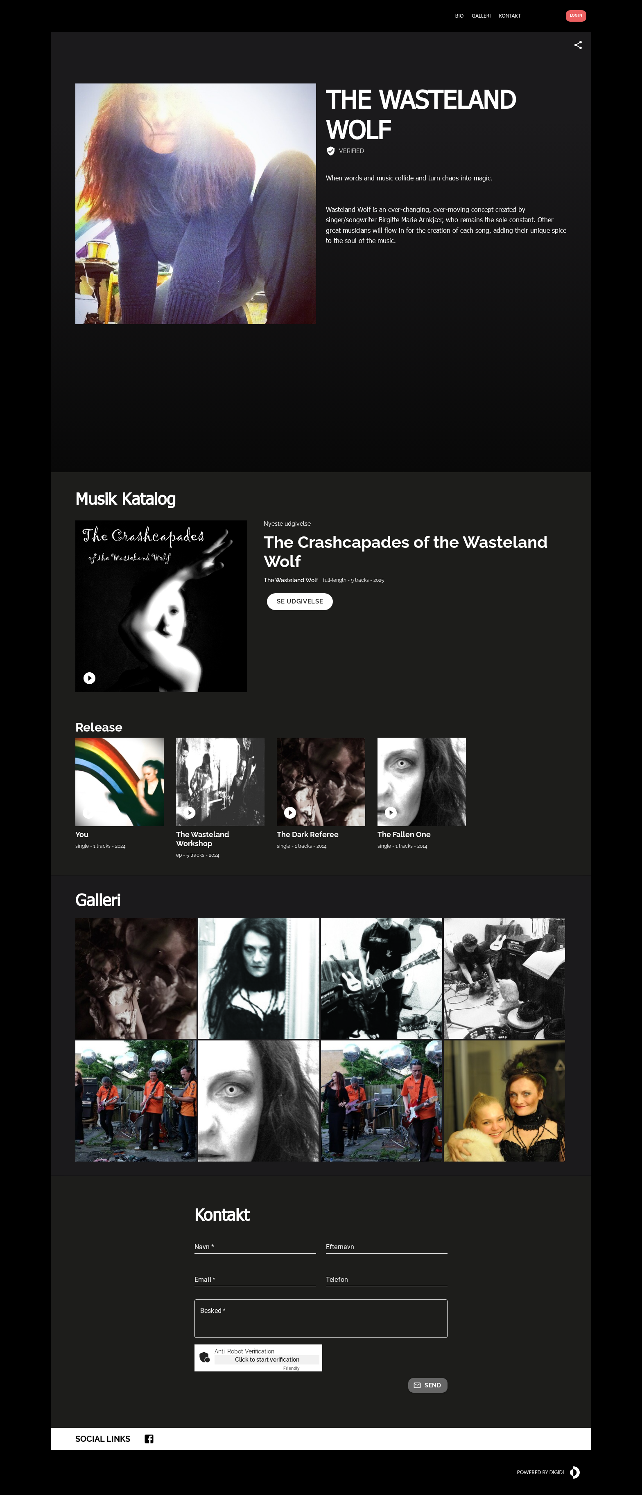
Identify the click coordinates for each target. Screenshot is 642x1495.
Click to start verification (267, 1359)
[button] (300, 601)
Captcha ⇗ (301, 1368)
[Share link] (578, 45)
